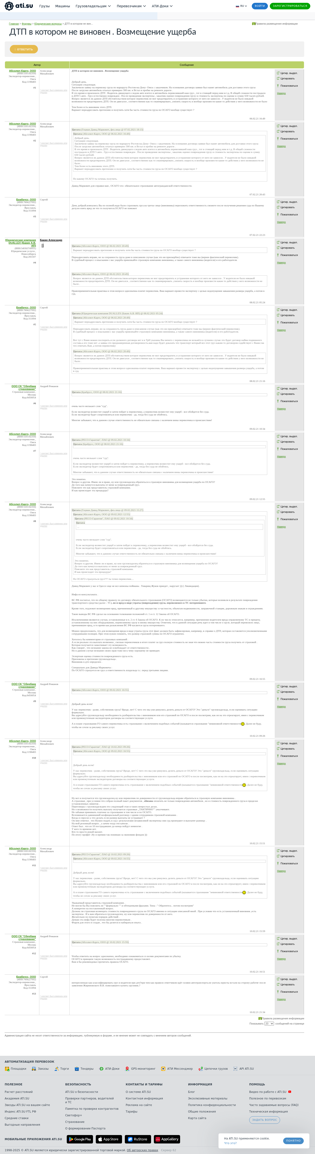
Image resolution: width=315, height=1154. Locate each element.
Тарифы (131, 1111)
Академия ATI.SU (17, 1098)
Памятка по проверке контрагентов (92, 1108)
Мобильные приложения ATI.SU (33, 1139)
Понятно (293, 1140)
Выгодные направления (22, 1124)
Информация (200, 1084)
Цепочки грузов (213, 1068)
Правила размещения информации (277, 23)
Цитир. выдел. (289, 73)
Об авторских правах (142, 1150)
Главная (14, 23)
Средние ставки (17, 1118)
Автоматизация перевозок (29, 1061)
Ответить (25, 49)
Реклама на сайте (139, 1105)
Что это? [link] (230, 1143)
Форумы (26, 23)
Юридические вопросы (48, 23)
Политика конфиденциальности (212, 1105)
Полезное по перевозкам (267, 1098)
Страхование (74, 1122)
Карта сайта (197, 1118)
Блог (191, 1092)
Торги (61, 1068)
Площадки (15, 1068)
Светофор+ (73, 1115)
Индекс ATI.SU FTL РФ (20, 1111)
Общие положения (202, 1111)
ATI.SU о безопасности (81, 1092)
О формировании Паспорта (85, 1128)
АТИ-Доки (109, 1068)
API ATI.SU (243, 1069)
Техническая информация (268, 1111)
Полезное (13, 1084)
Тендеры (83, 1068)
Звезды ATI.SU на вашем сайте (27, 1105)
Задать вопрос (264, 1119)
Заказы (40, 1068)
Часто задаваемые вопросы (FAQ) (274, 1105)
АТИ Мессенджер (177, 1069)
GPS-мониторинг (140, 1069)
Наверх (281, 93)
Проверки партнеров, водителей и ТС (89, 1100)
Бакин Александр (51, 240)
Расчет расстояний (19, 1092)
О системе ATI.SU (138, 1092)
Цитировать (288, 78)
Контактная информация (144, 1098)
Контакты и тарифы (144, 1084)
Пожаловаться (289, 85)
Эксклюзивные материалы (207, 1098)
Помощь (257, 1084)
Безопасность (78, 1084)
